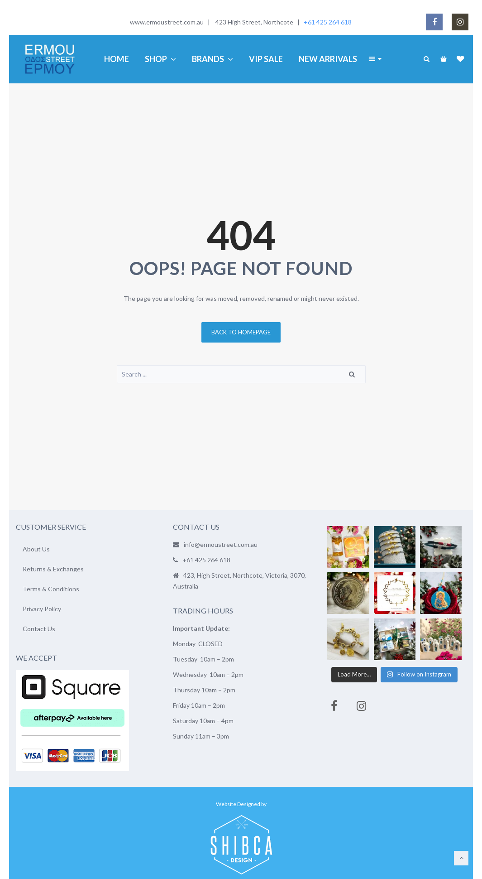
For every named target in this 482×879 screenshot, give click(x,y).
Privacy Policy (42, 609)
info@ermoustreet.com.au (221, 544)
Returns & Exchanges (53, 569)
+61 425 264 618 (328, 22)
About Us (36, 549)
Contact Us (39, 629)
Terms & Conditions (51, 589)
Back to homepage (241, 332)
